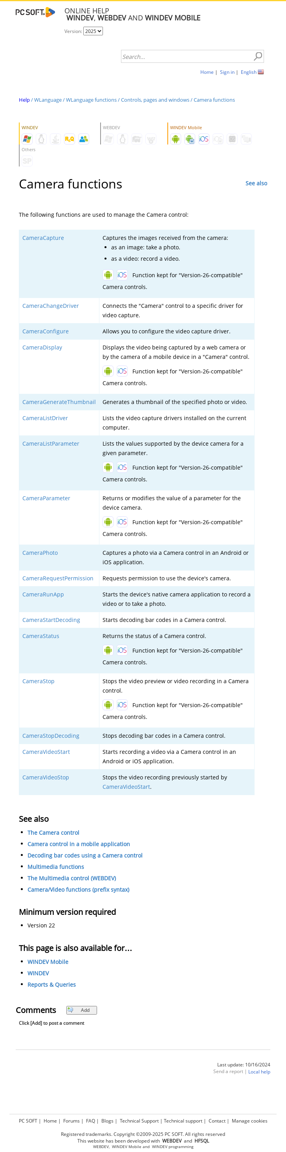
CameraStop (38, 681)
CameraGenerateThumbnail (59, 402)
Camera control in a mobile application (79, 844)
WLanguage (48, 99)
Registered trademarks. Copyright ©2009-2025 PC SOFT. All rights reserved (143, 1134)
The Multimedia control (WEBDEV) (72, 878)
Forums (71, 1120)
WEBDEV (101, 1146)
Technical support (183, 1120)
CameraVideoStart (46, 751)
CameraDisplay (42, 347)
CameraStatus (40, 636)
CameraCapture (43, 237)
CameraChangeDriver (50, 305)
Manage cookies (250, 1120)
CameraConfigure (45, 331)
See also (256, 183)
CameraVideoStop (45, 777)
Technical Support (139, 1120)
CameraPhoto (40, 552)
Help (24, 99)
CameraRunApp (43, 594)
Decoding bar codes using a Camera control (85, 855)
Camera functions (214, 99)
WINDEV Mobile (48, 961)
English (249, 72)
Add (78, 1010)
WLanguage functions (91, 99)
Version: (73, 31)
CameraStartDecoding (51, 620)
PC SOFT (28, 1120)
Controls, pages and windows (155, 99)
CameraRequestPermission (58, 578)
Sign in (227, 72)
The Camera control (53, 832)
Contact (217, 1120)
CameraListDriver (45, 418)
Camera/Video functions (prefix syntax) (78, 889)
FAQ (90, 1120)
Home (207, 72)
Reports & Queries (52, 984)
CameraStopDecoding (50, 735)
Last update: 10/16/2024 (243, 1064)
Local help (259, 1071)
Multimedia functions (56, 866)
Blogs (107, 1120)
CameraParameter (46, 498)
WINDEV (38, 973)
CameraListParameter (50, 443)
